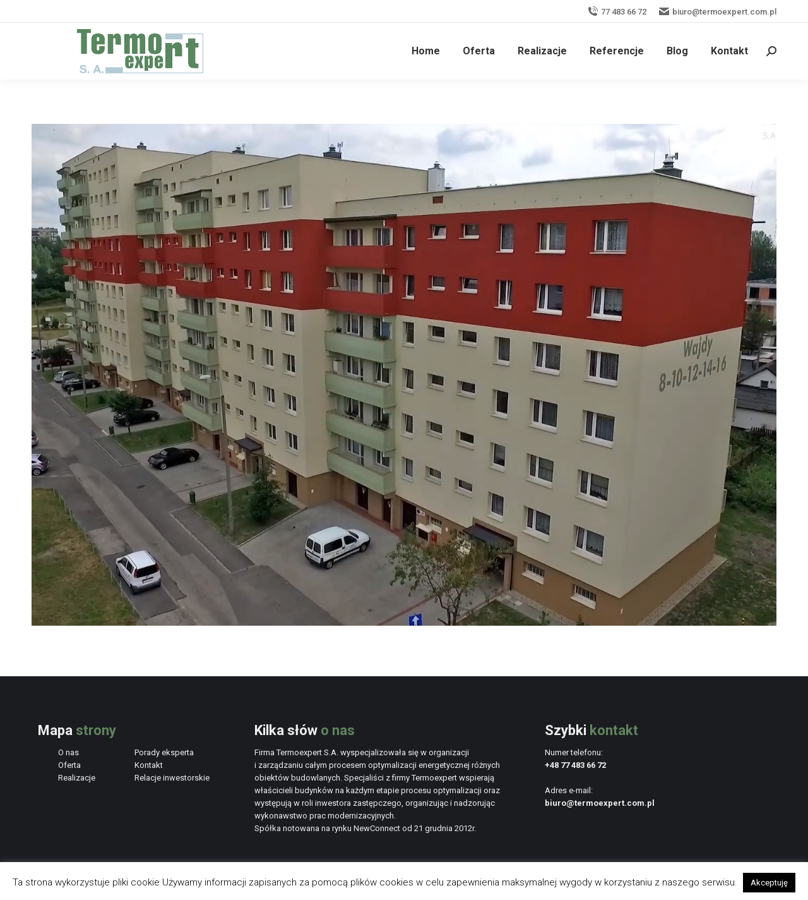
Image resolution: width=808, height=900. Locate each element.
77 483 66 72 (617, 12)
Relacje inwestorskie (172, 777)
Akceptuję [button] (769, 882)
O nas (68, 752)
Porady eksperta (164, 752)
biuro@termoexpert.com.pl (717, 12)
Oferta (69, 765)
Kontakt (148, 765)
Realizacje (76, 777)
